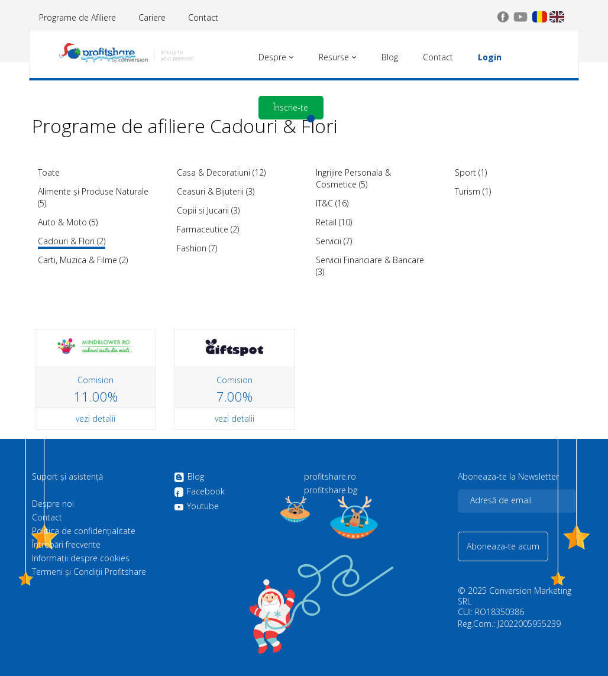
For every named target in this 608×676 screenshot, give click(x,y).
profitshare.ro (330, 476)
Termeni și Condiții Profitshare (89, 572)
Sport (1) (471, 172)
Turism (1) (473, 191)
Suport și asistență (67, 476)
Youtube (196, 506)
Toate (49, 172)
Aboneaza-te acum (503, 546)
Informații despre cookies (81, 558)
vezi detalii (95, 418)
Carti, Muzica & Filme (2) (83, 260)
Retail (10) (334, 222)
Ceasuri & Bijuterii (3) (215, 191)
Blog (189, 477)
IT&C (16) (332, 203)
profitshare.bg (330, 490)
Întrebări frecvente (66, 544)
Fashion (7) (197, 248)
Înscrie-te (290, 107)
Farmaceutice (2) (208, 229)
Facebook (199, 492)
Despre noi (53, 504)
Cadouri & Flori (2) (71, 241)
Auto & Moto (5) (68, 222)
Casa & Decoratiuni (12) (221, 172)
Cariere (152, 17)
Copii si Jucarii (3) (208, 210)
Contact (203, 17)
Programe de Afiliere (77, 17)
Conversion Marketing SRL (514, 596)
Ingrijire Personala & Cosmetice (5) (353, 178)
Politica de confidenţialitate (83, 531)
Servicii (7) (334, 241)
